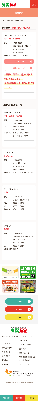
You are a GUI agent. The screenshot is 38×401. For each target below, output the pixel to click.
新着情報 (5, 360)
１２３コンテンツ (25, 336)
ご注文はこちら (19, 61)
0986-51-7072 (18, 203)
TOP (3, 20)
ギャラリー (23, 340)
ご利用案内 (6, 343)
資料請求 (22, 348)
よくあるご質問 (25, 344)
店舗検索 (10, 20)
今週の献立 (6, 352)
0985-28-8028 (18, 243)
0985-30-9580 (18, 126)
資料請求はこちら (19, 68)
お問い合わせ (24, 353)
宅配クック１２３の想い (10, 338)
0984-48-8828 (18, 166)
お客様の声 (6, 356)
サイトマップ (24, 364)
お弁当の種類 (7, 347)
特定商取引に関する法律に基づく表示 (27, 358)
